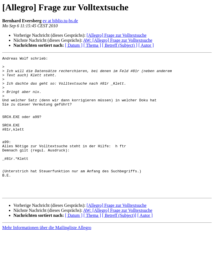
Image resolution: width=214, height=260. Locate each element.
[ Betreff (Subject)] (119, 243)
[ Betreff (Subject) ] (119, 45)
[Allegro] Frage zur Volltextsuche (117, 35)
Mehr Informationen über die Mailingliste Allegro (46, 255)
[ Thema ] (92, 45)
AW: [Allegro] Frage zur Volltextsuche (117, 40)
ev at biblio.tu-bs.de (60, 20)
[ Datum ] (73, 45)
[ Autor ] (146, 45)
